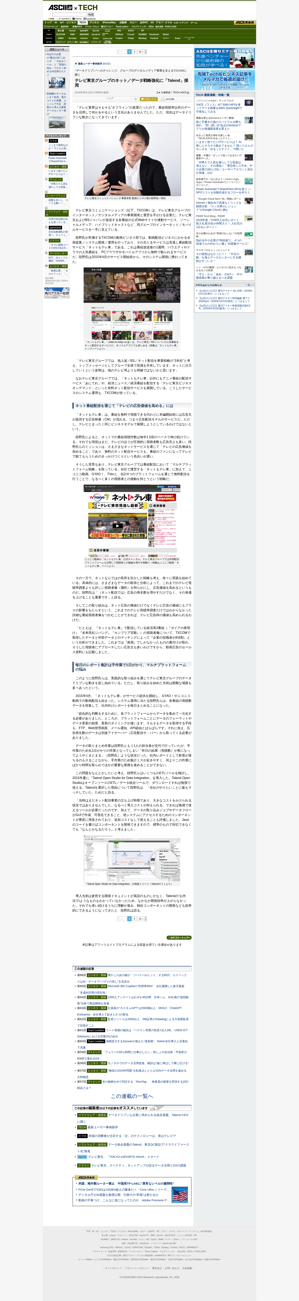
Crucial (131, 34)
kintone (84, 38)
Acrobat (72, 38)
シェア (110, 98)
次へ (141, 51)
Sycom (95, 31)
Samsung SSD (106, 1247)
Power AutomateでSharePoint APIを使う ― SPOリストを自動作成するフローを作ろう (223, 190)
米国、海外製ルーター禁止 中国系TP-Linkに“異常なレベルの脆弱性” (126, 1183)
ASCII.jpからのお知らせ (209, 285)
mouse (72, 31)
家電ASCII (77, 27)
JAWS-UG (115, 1239)
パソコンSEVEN (107, 30)
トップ (48, 22)
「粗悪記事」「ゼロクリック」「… (58, 272)
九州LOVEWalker (175, 1259)
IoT (62, 22)
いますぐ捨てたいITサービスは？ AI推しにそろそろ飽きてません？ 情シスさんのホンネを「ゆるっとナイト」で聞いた (224, 145)
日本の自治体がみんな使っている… (58, 221)
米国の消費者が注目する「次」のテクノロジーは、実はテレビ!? (132, 1136)
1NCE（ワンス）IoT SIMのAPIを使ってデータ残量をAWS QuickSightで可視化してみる (219, 108)
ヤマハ (166, 38)
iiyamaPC (84, 31)
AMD (72, 34)
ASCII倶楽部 (245, 23)
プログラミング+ (138, 27)
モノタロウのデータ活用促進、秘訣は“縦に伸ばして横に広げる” (148, 1063)
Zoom (177, 38)
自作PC (144, 22)
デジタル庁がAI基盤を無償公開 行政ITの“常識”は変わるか (118, 1194)
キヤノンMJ (72, 42)
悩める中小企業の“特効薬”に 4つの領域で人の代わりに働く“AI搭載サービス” (222, 242)
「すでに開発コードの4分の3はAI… (58, 247)
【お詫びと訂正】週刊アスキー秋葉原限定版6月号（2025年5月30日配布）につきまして (224, 307)
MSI (119, 31)
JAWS (60, 38)
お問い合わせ (172, 1268)
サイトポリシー (113, 1268)
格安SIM (65, 27)
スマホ (168, 22)
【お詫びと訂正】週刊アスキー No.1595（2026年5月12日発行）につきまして (225, 292)
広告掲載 (187, 1268)
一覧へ (249, 285)
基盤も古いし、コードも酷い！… (58, 202)
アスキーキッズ (51, 27)
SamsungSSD (105, 34)
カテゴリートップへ (179, 938)
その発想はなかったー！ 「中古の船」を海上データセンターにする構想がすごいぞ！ (218, 257)
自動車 (123, 22)
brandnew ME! (108, 42)
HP (142, 31)
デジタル (94, 22)
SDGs (151, 27)
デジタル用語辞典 (145, 1255)
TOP (88, 1231)
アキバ (159, 22)
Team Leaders (151, 1251)
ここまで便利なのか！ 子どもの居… (59, 147)
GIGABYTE (95, 35)
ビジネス (71, 22)
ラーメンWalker (85, 1259)
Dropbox (119, 38)
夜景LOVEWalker (158, 1259)
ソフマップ (96, 42)
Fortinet (154, 38)
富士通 (61, 31)
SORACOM (137, 1247)
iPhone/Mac (109, 22)
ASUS (131, 31)
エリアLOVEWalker (103, 1259)
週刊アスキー (107, 27)
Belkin (166, 34)
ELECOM (60, 34)
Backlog (142, 38)
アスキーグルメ (92, 27)
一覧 (135, 99)
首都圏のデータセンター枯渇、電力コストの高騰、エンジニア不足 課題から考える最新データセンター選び (56, 104)
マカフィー (61, 42)
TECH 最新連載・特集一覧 (212, 95)
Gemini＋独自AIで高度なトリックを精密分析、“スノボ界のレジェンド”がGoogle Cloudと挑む (219, 206)
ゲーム (194, 23)
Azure (96, 38)
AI (56, 22)
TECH (86, 7)
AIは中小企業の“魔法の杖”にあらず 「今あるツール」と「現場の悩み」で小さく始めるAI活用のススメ (56, 64)
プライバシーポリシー (137, 1268)
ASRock (119, 34)
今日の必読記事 (114, 1255)
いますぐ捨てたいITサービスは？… (58, 173)
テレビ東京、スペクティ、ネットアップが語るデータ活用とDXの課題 (138, 1165)
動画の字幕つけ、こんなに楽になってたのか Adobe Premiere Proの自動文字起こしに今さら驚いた (146, 1200)
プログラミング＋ (168, 1251)
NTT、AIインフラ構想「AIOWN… (58, 259)
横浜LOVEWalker (121, 1259)
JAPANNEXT (84, 42)
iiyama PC (144, 1235)
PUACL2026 (170, 27)
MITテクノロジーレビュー (179, 1255)
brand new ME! (169, 1243)
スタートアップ (181, 23)
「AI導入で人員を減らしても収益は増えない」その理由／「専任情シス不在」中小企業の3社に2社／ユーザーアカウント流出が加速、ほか (224, 167)
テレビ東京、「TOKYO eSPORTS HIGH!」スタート (124, 1156)
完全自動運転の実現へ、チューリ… (58, 233)
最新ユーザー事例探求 (90, 63)
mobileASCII (160, 1255)
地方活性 (159, 27)
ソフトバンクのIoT (189, 38)
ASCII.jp (60, 7)
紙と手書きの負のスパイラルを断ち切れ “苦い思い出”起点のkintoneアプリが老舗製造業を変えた (218, 125)
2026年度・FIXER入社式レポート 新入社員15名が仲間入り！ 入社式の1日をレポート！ (219, 223)
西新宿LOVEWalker (139, 1259)
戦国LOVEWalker (212, 1259)
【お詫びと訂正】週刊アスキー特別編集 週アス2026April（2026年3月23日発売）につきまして (224, 300)
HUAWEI (143, 34)
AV (152, 22)
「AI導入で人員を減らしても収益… (58, 185)
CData (131, 38)
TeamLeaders (122, 27)
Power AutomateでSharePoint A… (58, 160)
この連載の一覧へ (132, 1096)
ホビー (133, 22)
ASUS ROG (84, 34)
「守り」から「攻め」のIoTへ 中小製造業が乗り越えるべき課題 (219, 276)
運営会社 (157, 1268)
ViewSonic (154, 34)
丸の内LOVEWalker (194, 1259)
